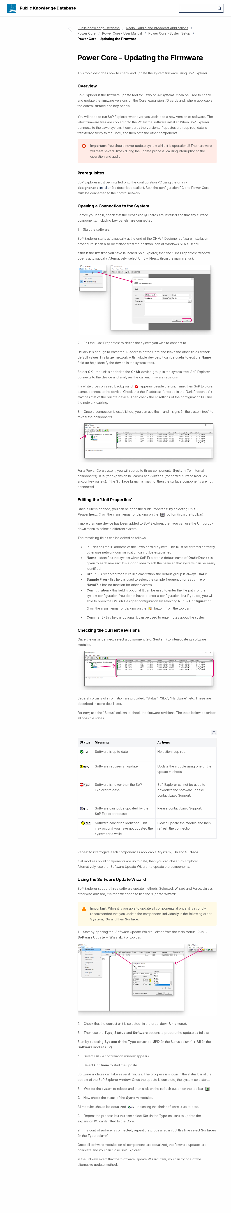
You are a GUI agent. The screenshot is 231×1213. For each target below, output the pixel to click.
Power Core (87, 33)
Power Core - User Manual (122, 33)
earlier (138, 188)
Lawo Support (179, 795)
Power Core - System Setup (169, 33)
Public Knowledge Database (48, 8)
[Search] (201, 8)
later (118, 704)
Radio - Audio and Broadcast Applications (157, 28)
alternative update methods (98, 1164)
